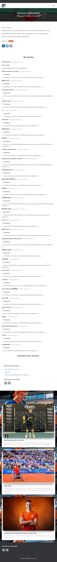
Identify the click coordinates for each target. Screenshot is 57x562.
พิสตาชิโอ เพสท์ (6, 209)
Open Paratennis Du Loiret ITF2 (12, 369)
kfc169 (4, 335)
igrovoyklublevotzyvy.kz (9, 326)
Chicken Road (6, 101)
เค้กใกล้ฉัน (5, 259)
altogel (4, 316)
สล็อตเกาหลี (5, 80)
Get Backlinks (6, 62)
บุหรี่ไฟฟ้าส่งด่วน (7, 197)
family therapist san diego (10, 71)
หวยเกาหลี (5, 298)
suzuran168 (5, 270)
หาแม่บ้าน (5, 279)
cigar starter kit (7, 307)
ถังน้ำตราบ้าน (6, 229)
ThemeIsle (34, 558)
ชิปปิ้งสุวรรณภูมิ (6, 250)
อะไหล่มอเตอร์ (6, 344)
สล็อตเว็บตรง (6, 129)
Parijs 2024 (7, 372)
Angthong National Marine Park (12, 238)
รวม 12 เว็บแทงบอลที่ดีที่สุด (10, 289)
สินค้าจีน (4, 138)
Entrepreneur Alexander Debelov (12, 158)
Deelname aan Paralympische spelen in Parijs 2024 (17, 375)
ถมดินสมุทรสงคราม (7, 170)
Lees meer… (47, 444)
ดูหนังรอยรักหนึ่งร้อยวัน (9, 179)
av (2, 110)
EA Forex (5, 220)
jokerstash (5, 119)
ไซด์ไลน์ (4, 188)
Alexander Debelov (8, 90)
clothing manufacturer (9, 149)
